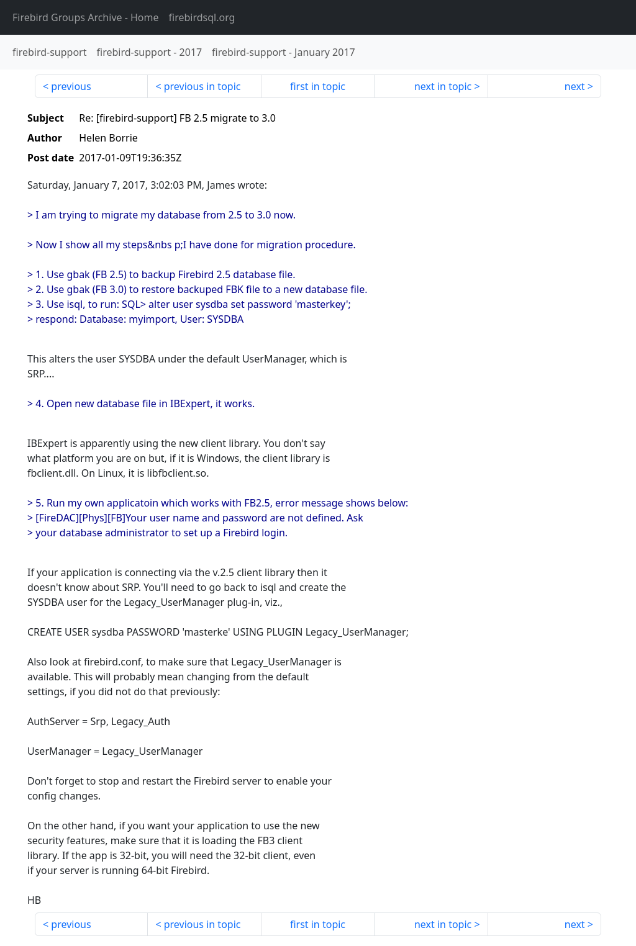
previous (71, 86)
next (575, 86)
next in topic (442, 86)
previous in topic (202, 86)
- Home (85, 17)
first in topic (317, 86)
